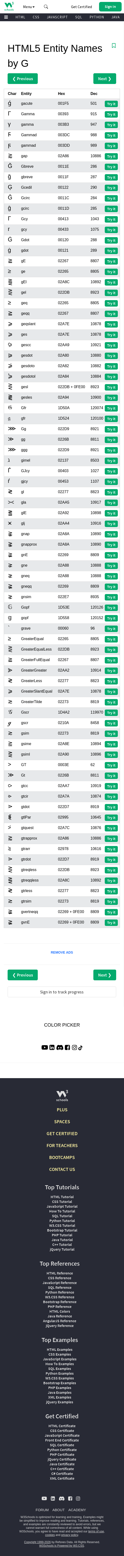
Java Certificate (62, 1464)
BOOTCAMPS (62, 1157)
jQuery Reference (60, 1325)
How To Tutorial (62, 1211)
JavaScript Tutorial (62, 1206)
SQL (78, 17)
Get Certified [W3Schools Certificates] (81, 6)
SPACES (62, 1121)
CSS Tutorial (62, 1201)
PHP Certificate (62, 1454)
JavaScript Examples (59, 1359)
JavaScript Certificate (62, 1435)
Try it (111, 103)
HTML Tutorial (62, 1196)
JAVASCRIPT (57, 17)
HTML (20, 17)
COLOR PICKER (62, 1025)
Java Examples (60, 1392)
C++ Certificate (62, 1468)
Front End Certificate (62, 1440)
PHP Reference (60, 1306)
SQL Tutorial (62, 1215)
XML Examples (59, 1397)
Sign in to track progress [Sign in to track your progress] (62, 992)
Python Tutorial (62, 1220)
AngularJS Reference (59, 1320)
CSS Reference (59, 1277)
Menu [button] (29, 6)
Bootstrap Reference (59, 1301)
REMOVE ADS (62, 952)
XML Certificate (62, 1478)
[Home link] (9, 6)
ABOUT (58, 1510)
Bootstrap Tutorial (62, 1230)
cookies (50, 1535)
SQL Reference (60, 1287)
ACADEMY (77, 1510)
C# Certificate (62, 1473)
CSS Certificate (62, 1430)
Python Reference (59, 1292)
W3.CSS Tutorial (62, 1225)
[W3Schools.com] (62, 1098)
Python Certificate (62, 1449)
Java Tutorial (62, 1239)
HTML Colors (59, 1311)
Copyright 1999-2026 (37, 1542)
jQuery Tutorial (62, 1249)
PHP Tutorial (62, 1234)
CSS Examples (59, 1354)
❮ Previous (22, 78)
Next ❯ (104, 78)
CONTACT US (62, 1169)
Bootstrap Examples (59, 1382)
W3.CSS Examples (59, 1378)
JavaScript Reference (60, 1282)
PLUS (62, 1109)
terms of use (96, 1531)
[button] (46, 6)
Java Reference (60, 1316)
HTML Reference (60, 1273)
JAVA (115, 17)
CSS (36, 17)
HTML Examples (59, 1349)
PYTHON (97, 17)
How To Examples (59, 1363)
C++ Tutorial (62, 1244)
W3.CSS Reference (59, 1297)
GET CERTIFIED (62, 1133)
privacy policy (69, 1535)
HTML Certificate (62, 1425)
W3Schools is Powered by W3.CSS (61, 1545)
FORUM (42, 1510)
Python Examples (60, 1373)
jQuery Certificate (62, 1459)
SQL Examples (59, 1368)
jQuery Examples (59, 1401)
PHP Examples (59, 1387)
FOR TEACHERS (62, 1145)
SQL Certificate (62, 1444)
